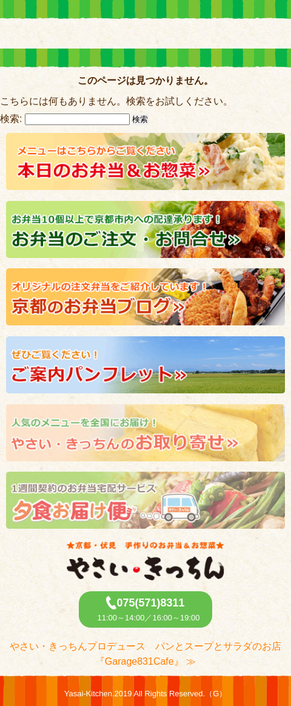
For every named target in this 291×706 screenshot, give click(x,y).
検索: (11, 119)
